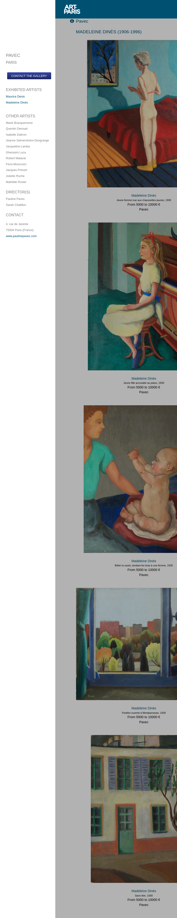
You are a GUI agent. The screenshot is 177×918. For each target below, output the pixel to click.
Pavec (79, 21)
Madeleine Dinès (17, 102)
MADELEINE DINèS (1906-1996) (109, 31)
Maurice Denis (15, 96)
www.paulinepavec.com (21, 236)
